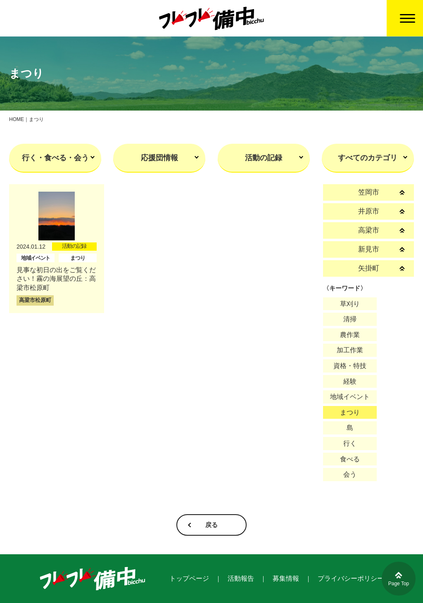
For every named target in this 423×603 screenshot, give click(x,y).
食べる (350, 459)
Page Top (398, 579)
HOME (16, 119)
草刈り (350, 303)
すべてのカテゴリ (367, 158)
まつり (350, 412)
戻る (211, 524)
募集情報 (286, 578)
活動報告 (241, 578)
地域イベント (350, 396)
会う (349, 474)
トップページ (189, 578)
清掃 (349, 319)
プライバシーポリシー (351, 578)
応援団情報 (159, 158)
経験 (349, 381)
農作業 (350, 334)
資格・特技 (349, 365)
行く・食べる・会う (55, 158)
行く (349, 443)
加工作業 (350, 350)
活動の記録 (263, 158)
